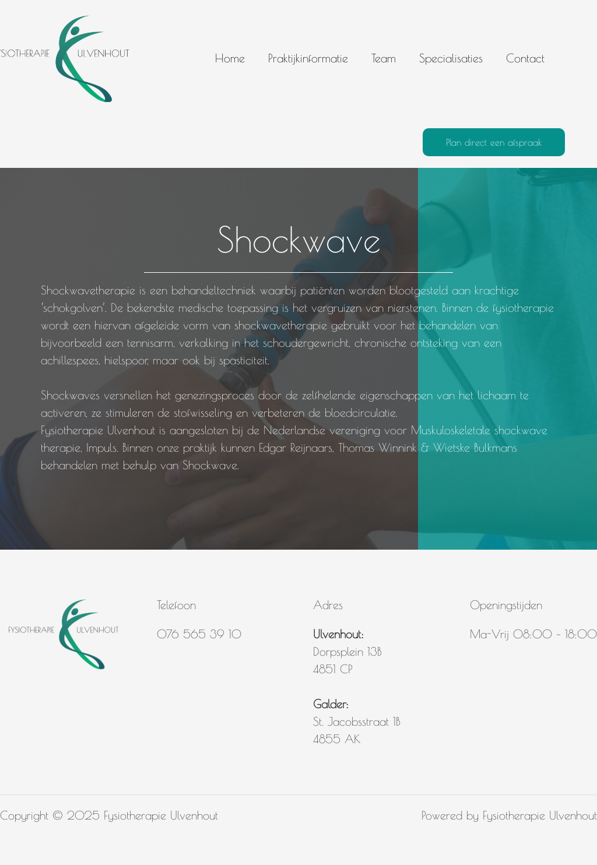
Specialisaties (451, 58)
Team (383, 58)
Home (230, 58)
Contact (525, 58)
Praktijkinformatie (308, 58)
